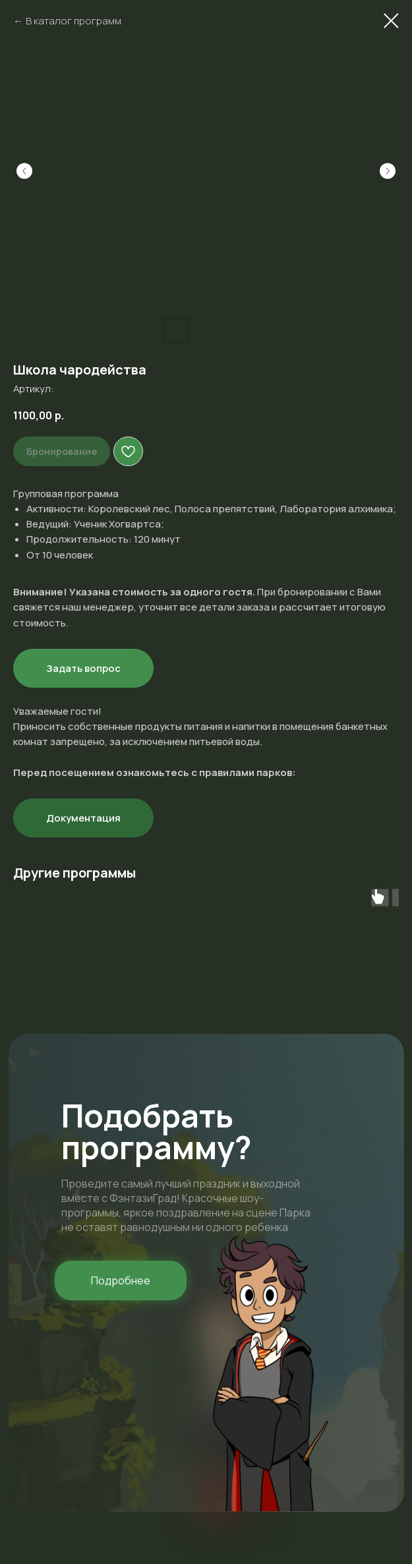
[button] (121, 1280)
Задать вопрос (83, 668)
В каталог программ (73, 21)
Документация (83, 818)
